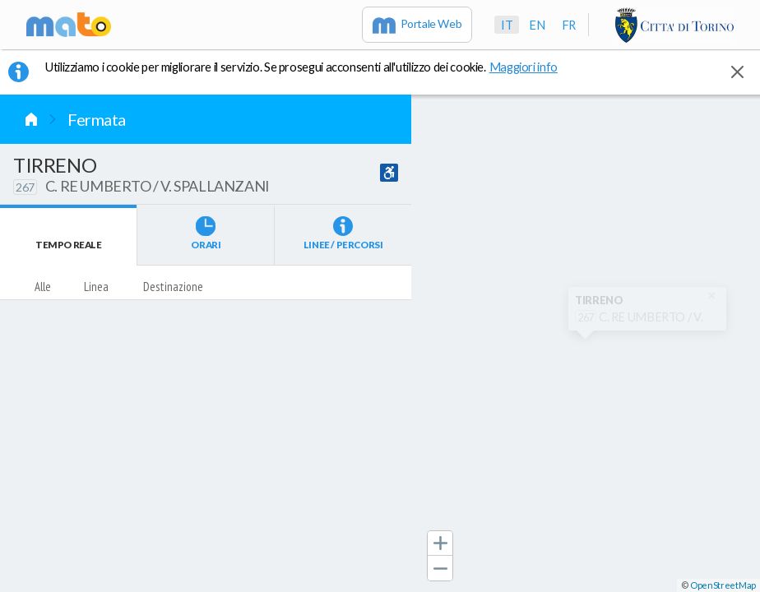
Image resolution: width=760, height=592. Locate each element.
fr (569, 24)
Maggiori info (532, 66)
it (506, 24)
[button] (440, 543)
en (537, 24)
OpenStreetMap (723, 585)
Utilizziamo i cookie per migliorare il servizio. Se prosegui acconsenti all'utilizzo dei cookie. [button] (311, 66)
